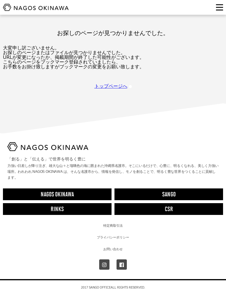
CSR (169, 209)
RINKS (57, 209)
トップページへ (113, 86)
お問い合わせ (113, 249)
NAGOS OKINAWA (57, 194)
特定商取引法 (113, 225)
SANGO (169, 194)
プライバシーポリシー (113, 237)
